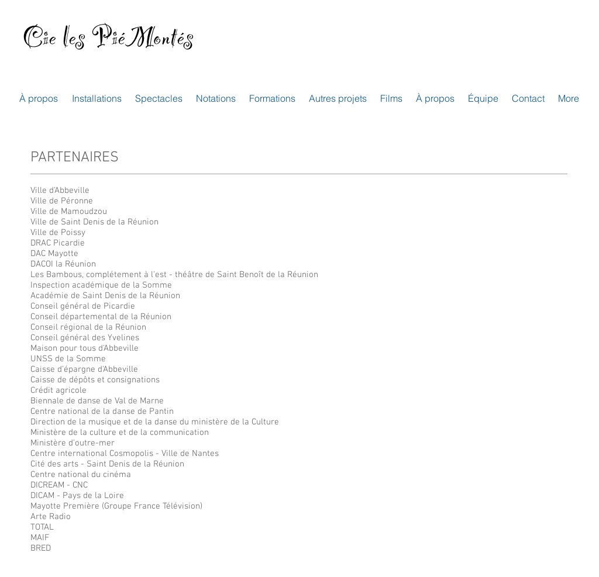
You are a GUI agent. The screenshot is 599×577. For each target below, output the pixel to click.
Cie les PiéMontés (108, 43)
